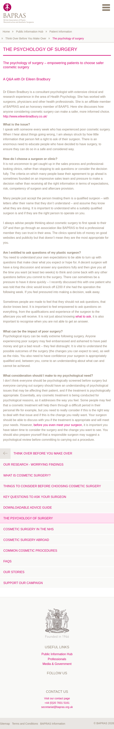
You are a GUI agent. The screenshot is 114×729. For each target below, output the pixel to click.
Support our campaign (23, 583)
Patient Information (60, 31)
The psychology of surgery (68, 38)
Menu (106, 7)
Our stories (14, 572)
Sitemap (5, 723)
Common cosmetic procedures (30, 550)
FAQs (7, 561)
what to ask (83, 316)
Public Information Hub (29, 31)
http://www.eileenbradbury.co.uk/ (25, 116)
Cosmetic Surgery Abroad (26, 540)
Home (6, 31)
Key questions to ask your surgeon (34, 496)
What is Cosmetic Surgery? (27, 475)
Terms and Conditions (25, 723)
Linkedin (57, 681)
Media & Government (57, 663)
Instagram (65, 681)
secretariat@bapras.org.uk (57, 707)
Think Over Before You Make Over (25, 38)
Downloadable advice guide (27, 507)
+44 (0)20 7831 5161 (56, 702)
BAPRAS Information (52, 723)
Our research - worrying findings (33, 464)
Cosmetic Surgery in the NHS (28, 529)
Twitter (49, 681)
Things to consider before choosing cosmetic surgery (52, 486)
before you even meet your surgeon (58, 425)
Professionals (57, 659)
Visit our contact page (57, 698)
